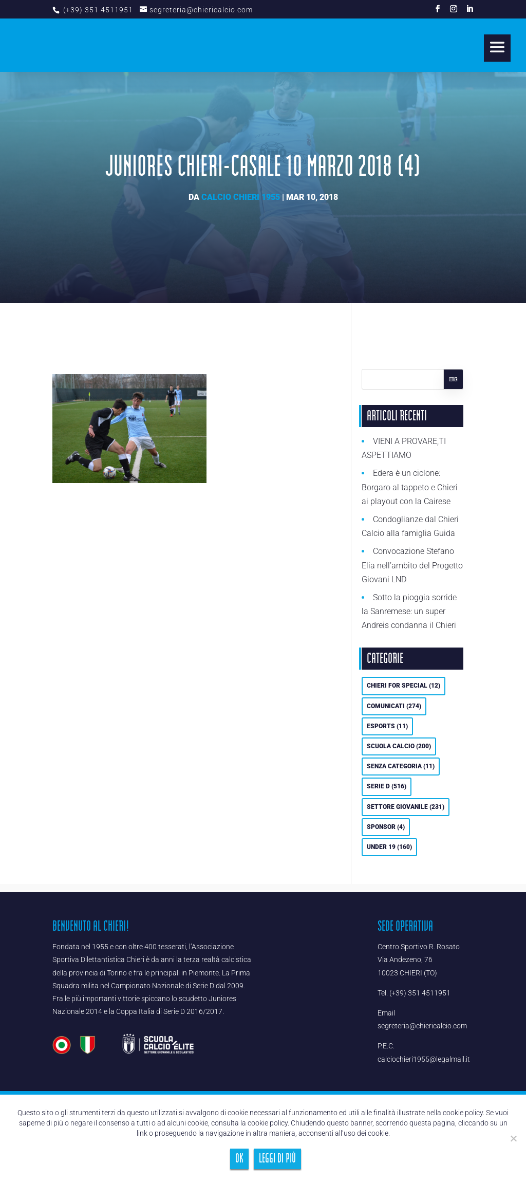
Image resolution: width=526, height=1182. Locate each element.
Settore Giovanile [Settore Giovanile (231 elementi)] (405, 806)
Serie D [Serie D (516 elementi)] (386, 786)
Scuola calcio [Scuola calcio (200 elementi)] (399, 746)
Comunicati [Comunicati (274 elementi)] (394, 706)
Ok (239, 1159)
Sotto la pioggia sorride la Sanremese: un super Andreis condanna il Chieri (409, 611)
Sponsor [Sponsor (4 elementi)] (386, 826)
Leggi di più (277, 1159)
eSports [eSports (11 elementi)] (387, 726)
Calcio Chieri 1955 (240, 197)
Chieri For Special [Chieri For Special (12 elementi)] (403, 685)
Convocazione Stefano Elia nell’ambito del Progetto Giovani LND (412, 565)
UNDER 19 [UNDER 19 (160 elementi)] (389, 847)
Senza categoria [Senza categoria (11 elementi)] (401, 766)
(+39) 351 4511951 (97, 10)
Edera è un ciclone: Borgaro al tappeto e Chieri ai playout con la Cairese (410, 487)
